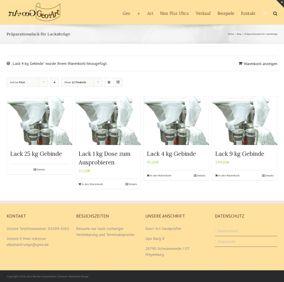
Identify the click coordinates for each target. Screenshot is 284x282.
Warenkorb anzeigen (260, 63)
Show (75, 82)
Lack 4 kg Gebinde (171, 153)
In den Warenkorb (92, 184)
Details (41, 169)
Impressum (226, 241)
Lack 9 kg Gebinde (239, 153)
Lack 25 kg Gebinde (36, 153)
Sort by (17, 82)
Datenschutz (228, 230)
